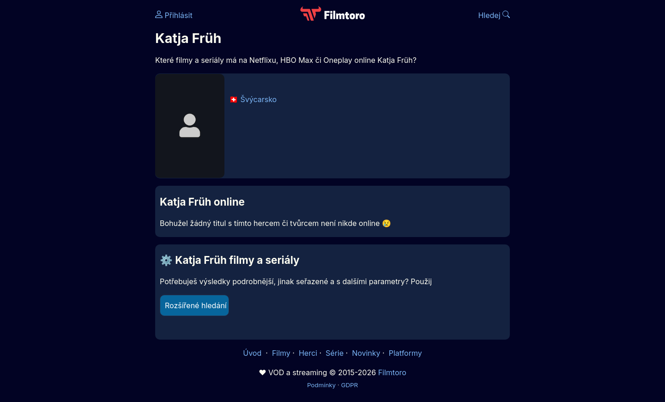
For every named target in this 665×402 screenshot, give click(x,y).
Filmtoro (392, 372)
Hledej (494, 15)
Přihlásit (174, 15)
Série (335, 353)
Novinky (366, 353)
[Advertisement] (88, 142)
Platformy (405, 353)
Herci (308, 353)
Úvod (253, 353)
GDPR (349, 385)
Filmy (281, 353)
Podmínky (321, 385)
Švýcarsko (259, 99)
